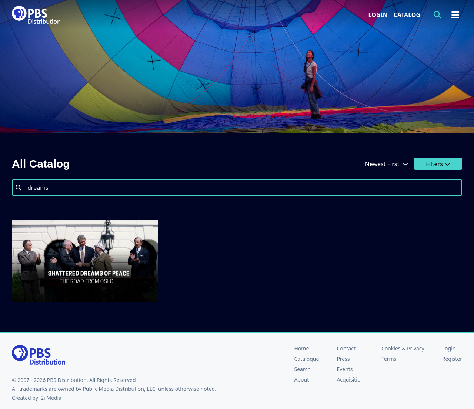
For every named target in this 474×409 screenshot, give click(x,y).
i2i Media (50, 397)
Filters (438, 164)
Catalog (407, 15)
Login (378, 15)
